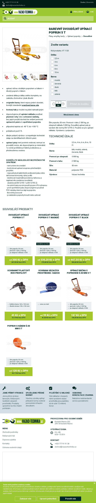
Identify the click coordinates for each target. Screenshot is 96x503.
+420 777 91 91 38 (11, 2)
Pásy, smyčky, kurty (57, 36)
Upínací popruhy (74, 36)
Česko (82, 2)
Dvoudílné (87, 36)
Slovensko (90, 2)
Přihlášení (78, 12)
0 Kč (92, 12)
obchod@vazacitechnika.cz (15, 5)
